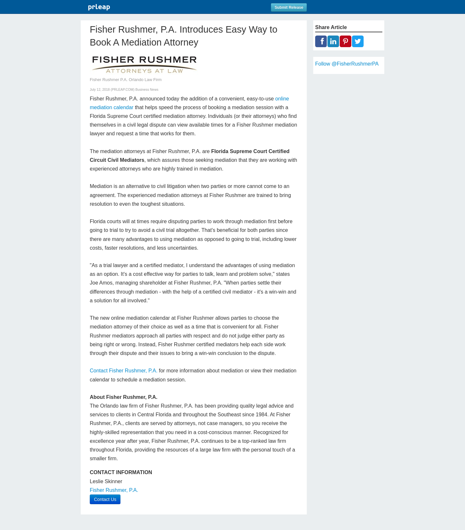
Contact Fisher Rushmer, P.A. (124, 370)
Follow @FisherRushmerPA (346, 64)
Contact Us (105, 499)
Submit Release (288, 7)
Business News (146, 89)
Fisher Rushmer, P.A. (114, 490)
